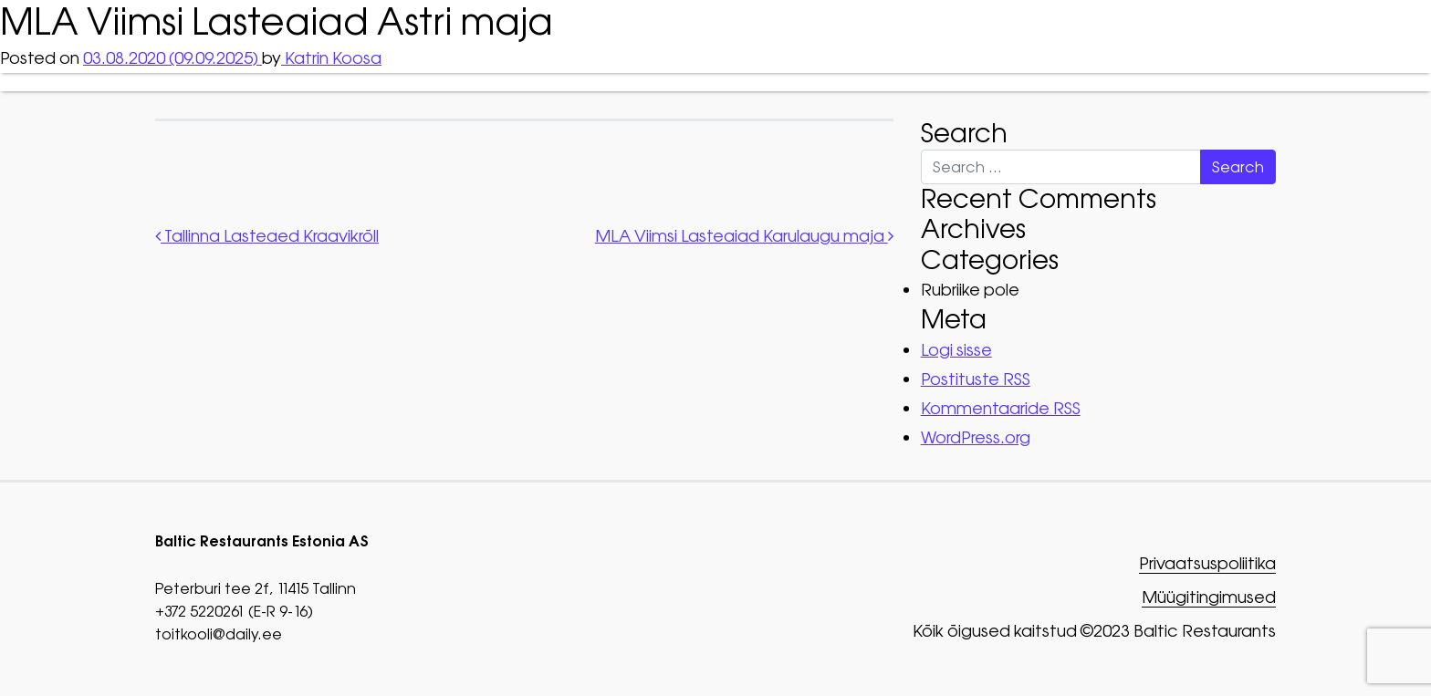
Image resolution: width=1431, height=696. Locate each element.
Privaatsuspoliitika (1207, 564)
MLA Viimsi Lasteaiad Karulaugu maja (744, 235)
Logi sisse (956, 349)
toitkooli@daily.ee (218, 634)
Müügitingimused (1209, 598)
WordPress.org (975, 437)
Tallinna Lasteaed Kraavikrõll (267, 235)
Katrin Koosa (331, 58)
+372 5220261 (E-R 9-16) (234, 611)
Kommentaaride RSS (1001, 408)
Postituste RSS (975, 379)
